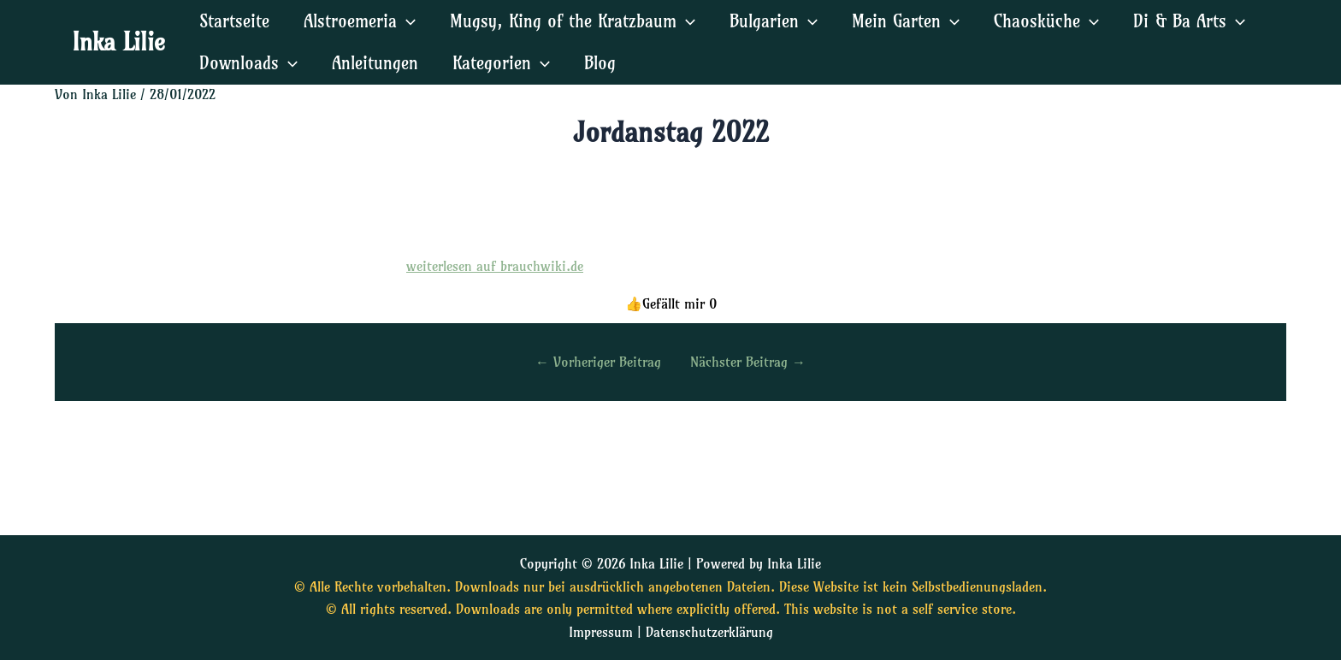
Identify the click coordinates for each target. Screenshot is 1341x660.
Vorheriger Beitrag (598, 361)
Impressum (601, 631)
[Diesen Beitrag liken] (671, 303)
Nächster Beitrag (748, 361)
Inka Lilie (118, 41)
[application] (406, 21)
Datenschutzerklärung (709, 631)
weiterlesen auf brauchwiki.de (494, 265)
